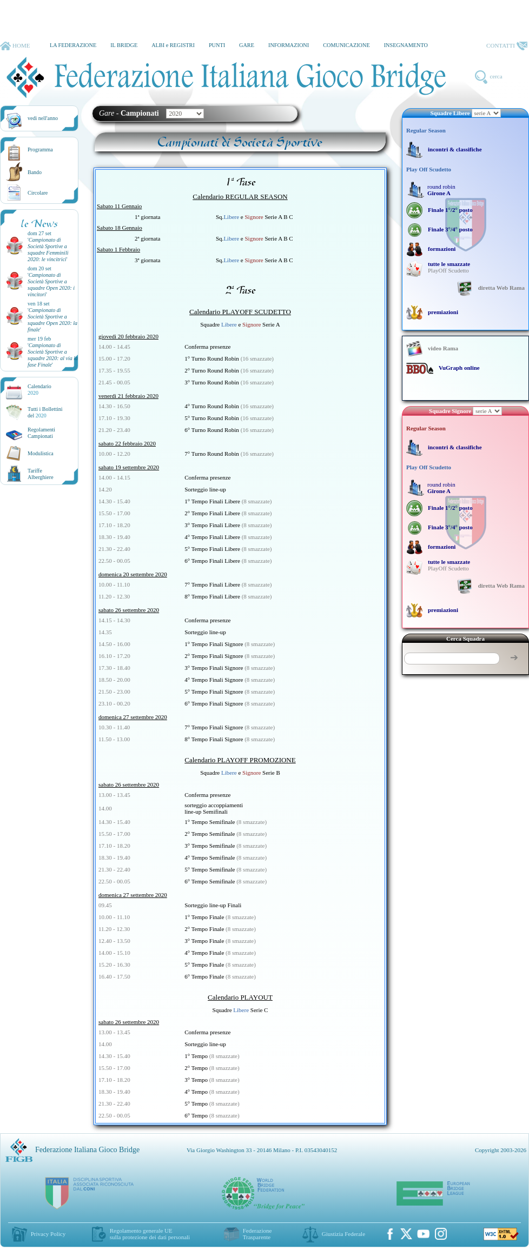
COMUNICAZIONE (346, 45)
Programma (40, 149)
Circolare (38, 193)
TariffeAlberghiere (41, 474)
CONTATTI (506, 46)
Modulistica (41, 453)
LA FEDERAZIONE (73, 45)
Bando (35, 172)
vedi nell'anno (43, 118)
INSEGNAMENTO (406, 45)
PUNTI (217, 45)
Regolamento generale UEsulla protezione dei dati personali (150, 1233)
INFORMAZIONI (288, 45)
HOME (15, 46)
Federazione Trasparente (257, 1233)
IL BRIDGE (123, 45)
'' (48, 249)
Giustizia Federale (343, 1234)
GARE (246, 45)
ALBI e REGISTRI (173, 45)
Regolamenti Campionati (41, 433)
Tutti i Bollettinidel (45, 412)
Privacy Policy (48, 1234)
